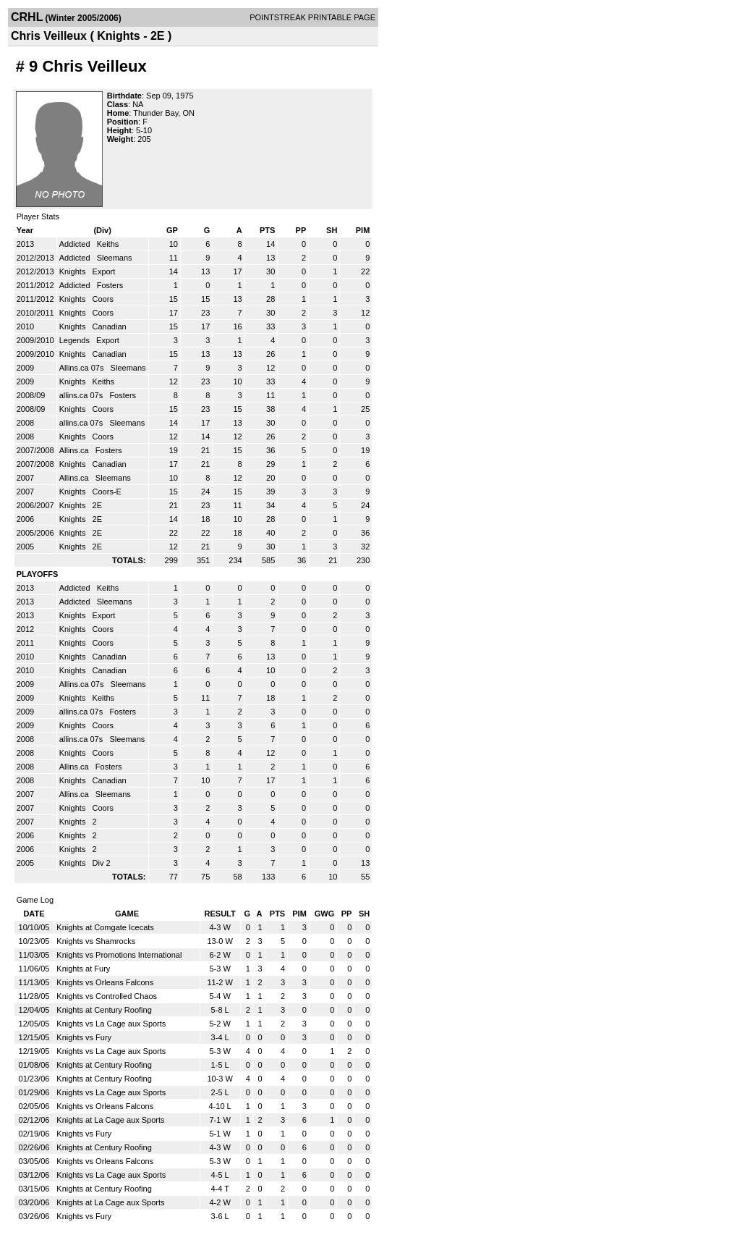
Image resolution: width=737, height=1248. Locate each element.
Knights (73, 271)
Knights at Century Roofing (103, 1009)
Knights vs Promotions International (119, 954)
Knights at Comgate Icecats (105, 927)
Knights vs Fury (83, 1037)
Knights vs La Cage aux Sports (111, 1023)
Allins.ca (75, 450)
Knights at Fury (83, 968)
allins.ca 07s (82, 395)
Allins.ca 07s (82, 367)
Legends (75, 340)
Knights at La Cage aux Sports (110, 1120)
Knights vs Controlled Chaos (106, 996)
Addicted (76, 244)
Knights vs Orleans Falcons (104, 982)
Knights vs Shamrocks (95, 941)
